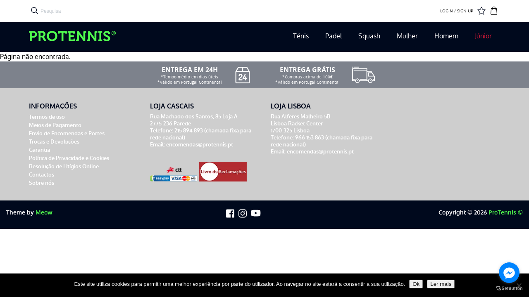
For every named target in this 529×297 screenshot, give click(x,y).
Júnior (483, 36)
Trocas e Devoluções (54, 141)
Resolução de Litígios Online (64, 166)
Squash (369, 36)
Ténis (301, 36)
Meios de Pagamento (55, 125)
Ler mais (440, 284)
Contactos (41, 174)
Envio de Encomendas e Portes (67, 133)
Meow (44, 213)
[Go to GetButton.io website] (509, 288)
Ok (415, 284)
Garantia (39, 149)
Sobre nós (41, 182)
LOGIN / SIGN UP (456, 11)
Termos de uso (47, 116)
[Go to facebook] (509, 272)
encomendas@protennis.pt (199, 144)
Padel (333, 36)
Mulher (407, 36)
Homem (446, 36)
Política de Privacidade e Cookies (69, 158)
